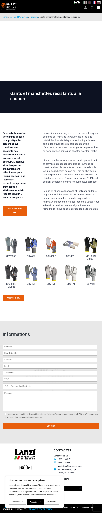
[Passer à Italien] (84, 2)
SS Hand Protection (19, 17)
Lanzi (5, 17)
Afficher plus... (13, 297)
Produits (34, 17)
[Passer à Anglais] (89, 2)
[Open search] (92, 7)
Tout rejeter (34, 502)
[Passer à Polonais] (98, 2)
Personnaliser (17, 502)
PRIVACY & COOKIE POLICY (40, 509)
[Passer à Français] (93, 2)
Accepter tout (52, 502)
